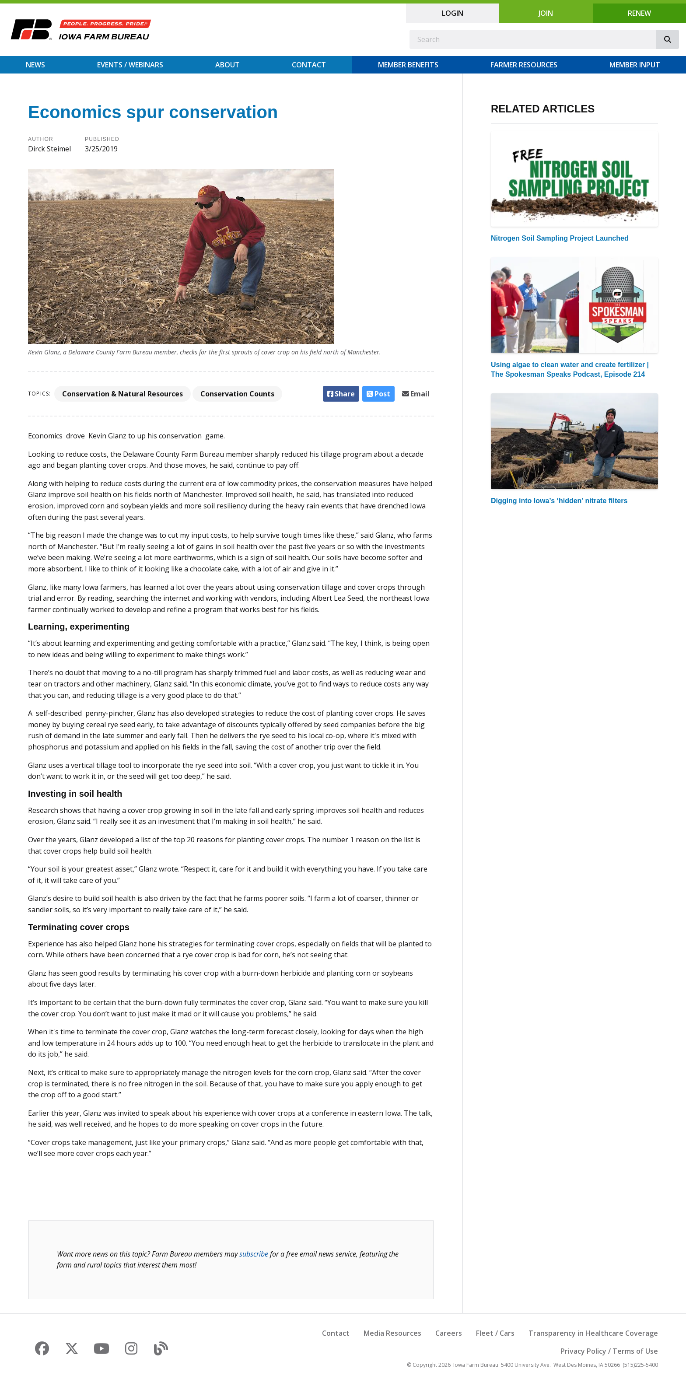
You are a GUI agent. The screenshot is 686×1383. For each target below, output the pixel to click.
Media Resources (392, 1333)
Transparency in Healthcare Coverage (593, 1333)
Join (546, 13)
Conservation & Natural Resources (122, 394)
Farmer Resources (523, 65)
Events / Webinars (130, 65)
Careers (448, 1333)
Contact (309, 65)
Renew (639, 13)
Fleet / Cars (495, 1333)
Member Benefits (408, 65)
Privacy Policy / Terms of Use (609, 1351)
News (35, 65)
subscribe (253, 1254)
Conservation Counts (237, 394)
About (227, 65)
